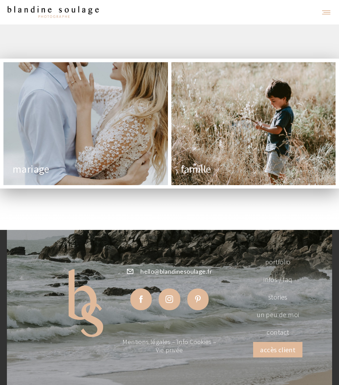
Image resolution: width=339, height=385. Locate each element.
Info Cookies (194, 342)
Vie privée (169, 350)
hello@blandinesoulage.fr (176, 271)
